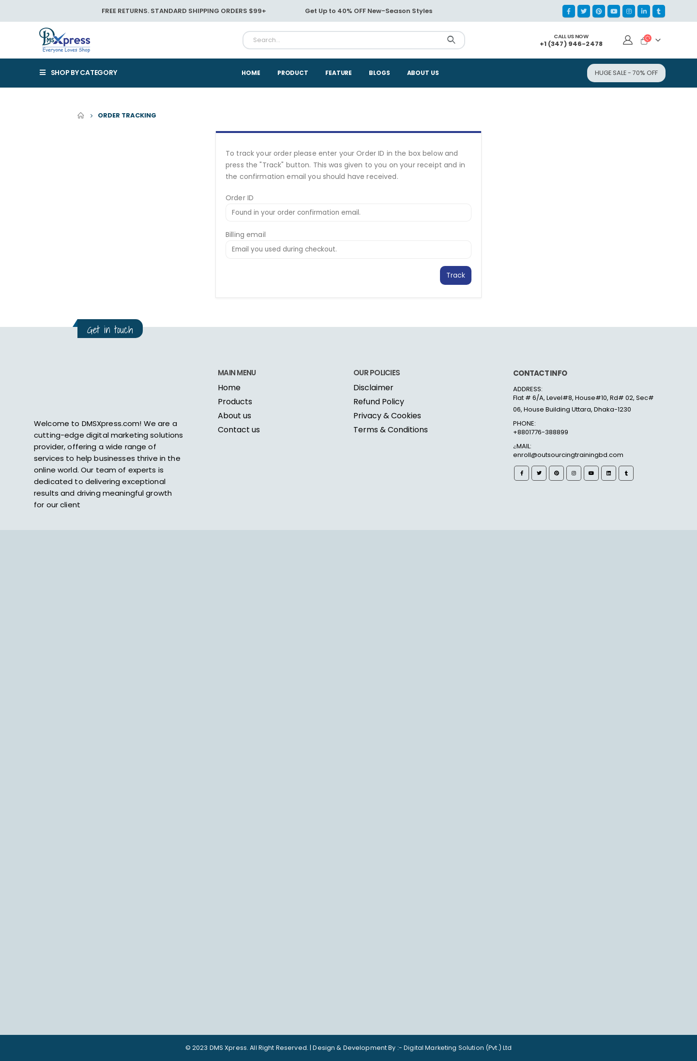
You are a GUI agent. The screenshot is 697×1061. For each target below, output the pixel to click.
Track (455, 275)
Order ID (240, 198)
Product (292, 73)
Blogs (379, 73)
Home (251, 73)
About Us (423, 73)
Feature (338, 73)
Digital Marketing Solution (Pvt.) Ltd (458, 1048)
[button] (626, 73)
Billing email (246, 234)
